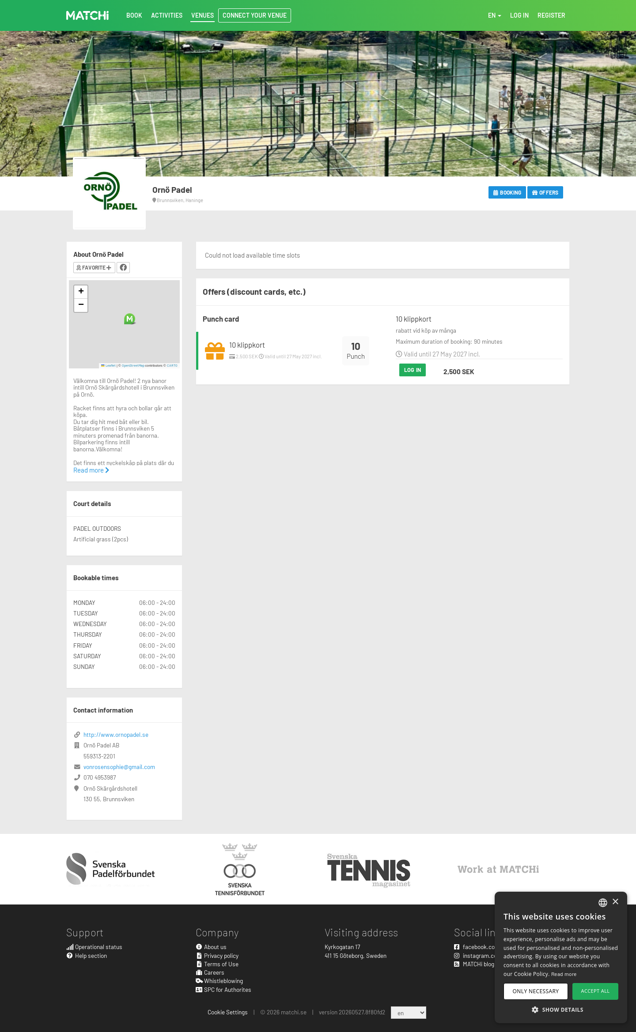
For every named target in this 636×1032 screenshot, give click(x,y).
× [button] (615, 902)
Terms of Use (217, 964)
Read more (91, 470)
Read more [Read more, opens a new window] (564, 974)
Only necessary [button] (536, 991)
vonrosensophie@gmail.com (119, 766)
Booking (507, 192)
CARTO (172, 365)
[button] (129, 318)
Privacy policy (217, 955)
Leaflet (108, 365)
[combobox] (602, 902)
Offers (545, 192)
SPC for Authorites (224, 989)
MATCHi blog (474, 964)
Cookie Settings (228, 1012)
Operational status (94, 946)
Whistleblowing (219, 980)
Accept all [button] (595, 990)
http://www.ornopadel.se (115, 734)
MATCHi (87, 15)
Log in (412, 369)
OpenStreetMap (133, 365)
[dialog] (561, 957)
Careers (210, 972)
